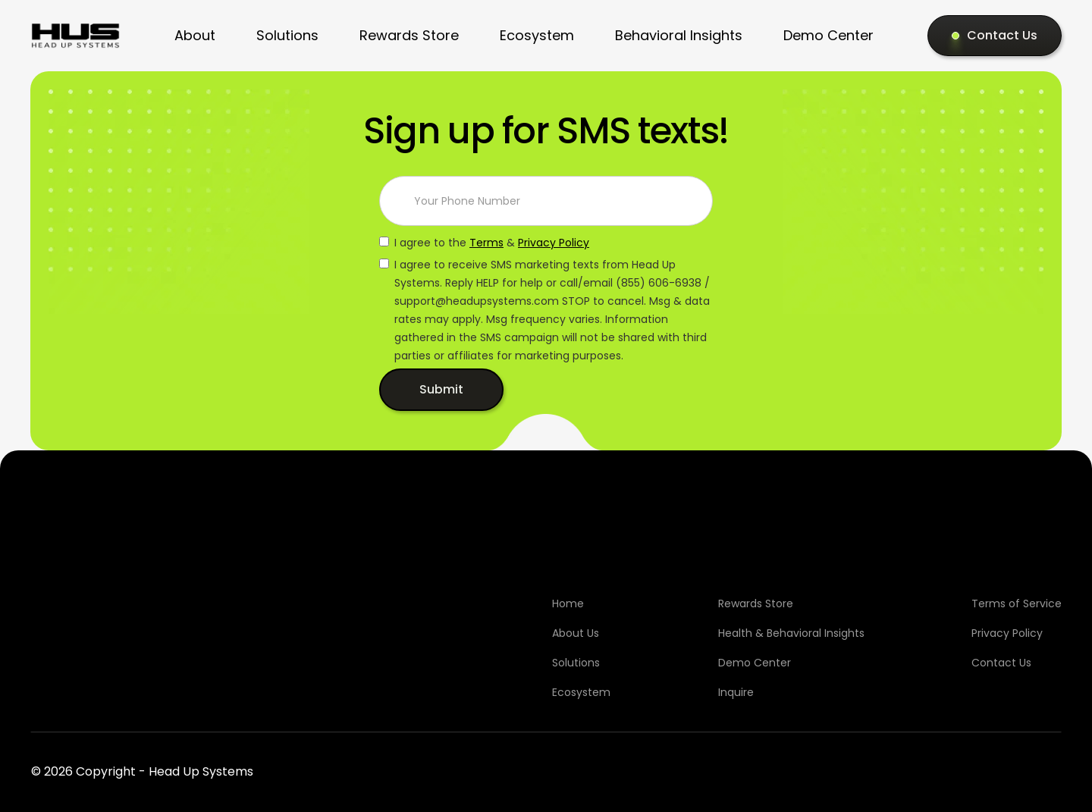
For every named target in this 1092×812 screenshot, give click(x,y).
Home (568, 603)
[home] (75, 35)
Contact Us (1001, 662)
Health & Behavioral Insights (791, 633)
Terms (486, 242)
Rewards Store (409, 35)
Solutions (287, 35)
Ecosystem (537, 35)
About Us (575, 633)
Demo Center (828, 35)
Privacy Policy (553, 242)
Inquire (736, 692)
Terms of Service (1016, 603)
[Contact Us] (994, 35)
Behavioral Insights (678, 35)
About (194, 35)
